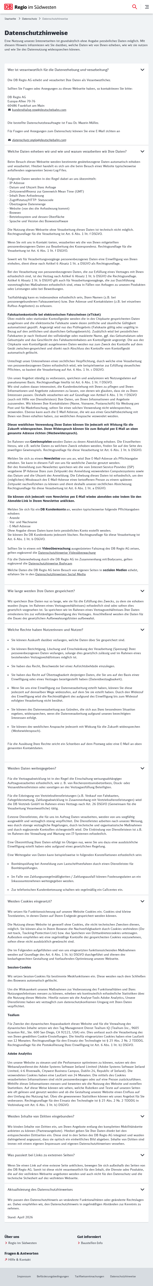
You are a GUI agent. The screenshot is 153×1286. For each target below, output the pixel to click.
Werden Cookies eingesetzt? (76, 901)
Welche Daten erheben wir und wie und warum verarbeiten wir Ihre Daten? (76, 151)
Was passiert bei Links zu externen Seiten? (76, 1155)
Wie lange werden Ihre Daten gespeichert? (76, 591)
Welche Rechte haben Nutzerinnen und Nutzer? (76, 630)
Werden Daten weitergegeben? (76, 768)
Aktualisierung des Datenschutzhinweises (76, 1189)
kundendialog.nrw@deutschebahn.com (39, 110)
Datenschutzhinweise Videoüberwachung (67, 552)
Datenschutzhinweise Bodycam (50, 563)
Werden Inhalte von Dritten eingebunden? (76, 1116)
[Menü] (147, 7)
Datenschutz (29, 18)
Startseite (10, 18)
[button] (22, 1237)
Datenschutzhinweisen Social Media (60, 574)
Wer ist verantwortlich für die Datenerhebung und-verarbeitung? (76, 70)
